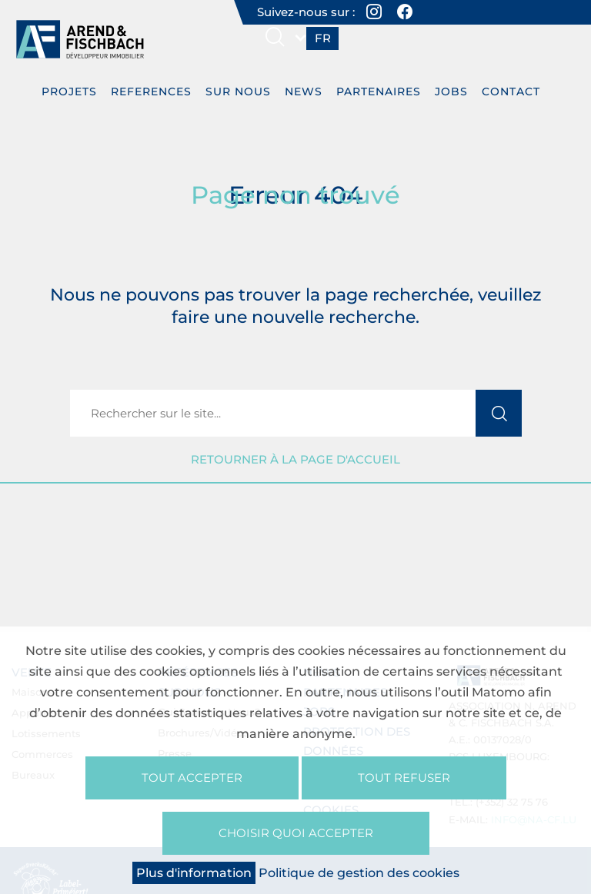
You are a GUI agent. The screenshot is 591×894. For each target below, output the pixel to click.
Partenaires (378, 91)
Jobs (451, 91)
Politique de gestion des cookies (359, 873)
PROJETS (69, 91)
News (303, 91)
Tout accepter (192, 777)
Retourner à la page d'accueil (295, 459)
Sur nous (238, 91)
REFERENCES (151, 91)
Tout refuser (404, 777)
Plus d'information (194, 873)
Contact (511, 91)
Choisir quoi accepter (296, 833)
